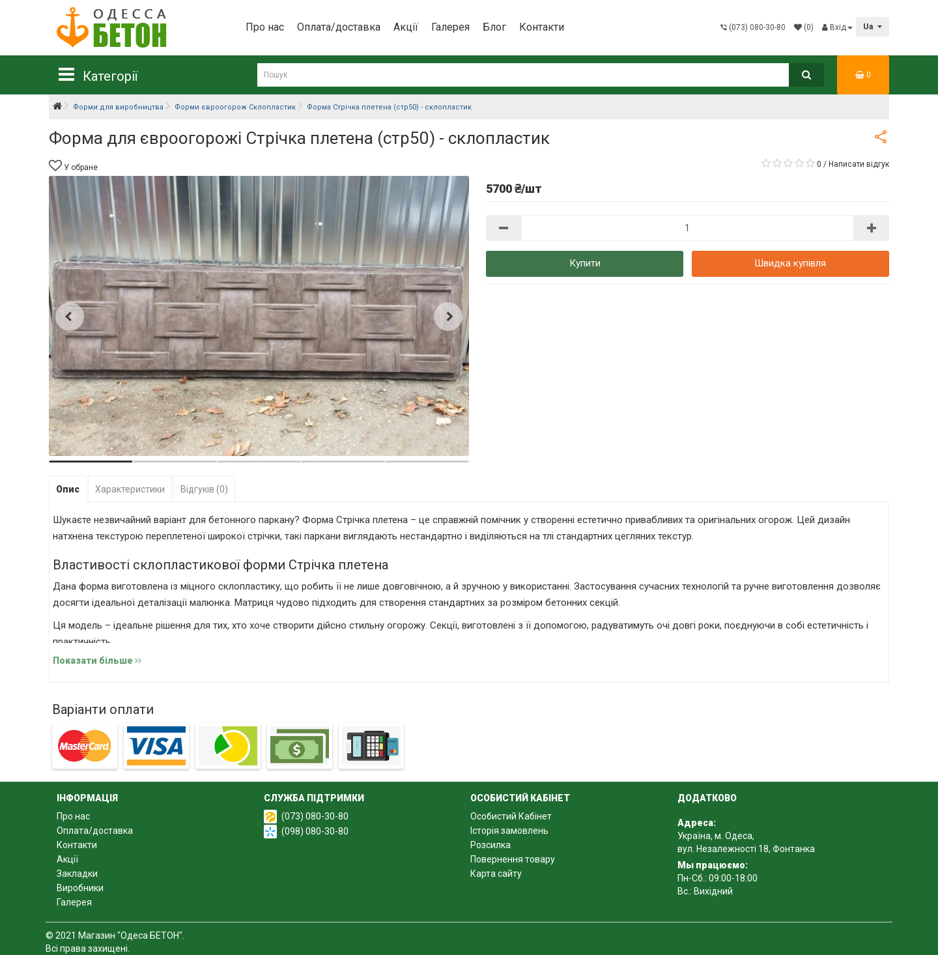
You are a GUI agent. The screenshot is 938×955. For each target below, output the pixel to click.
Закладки (77, 873)
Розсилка (490, 845)
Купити (585, 263)
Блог (494, 27)
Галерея (450, 27)
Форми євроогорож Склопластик (235, 107)
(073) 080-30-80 (314, 816)
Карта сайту (496, 873)
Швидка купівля (790, 263)
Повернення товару (512, 859)
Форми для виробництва (118, 107)
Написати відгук (859, 164)
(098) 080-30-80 (314, 831)
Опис (67, 489)
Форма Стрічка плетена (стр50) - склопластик (389, 107)
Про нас (265, 27)
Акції (405, 27)
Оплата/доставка (338, 27)
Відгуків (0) (204, 489)
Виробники (80, 888)
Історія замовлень (509, 830)
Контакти (541, 27)
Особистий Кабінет (511, 816)
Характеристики (130, 489)
